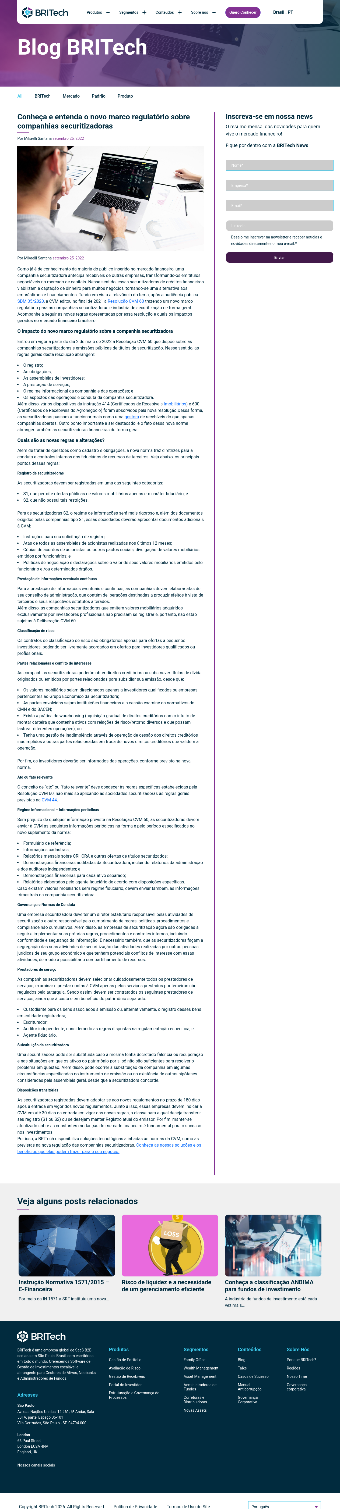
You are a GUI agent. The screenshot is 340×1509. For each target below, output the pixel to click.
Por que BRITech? (301, 1360)
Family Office (194, 1360)
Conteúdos (169, 12)
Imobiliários (175, 403)
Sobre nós (204, 12)
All (19, 96)
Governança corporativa (297, 1387)
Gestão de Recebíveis (127, 1376)
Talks (242, 1368)
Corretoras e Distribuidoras (195, 1399)
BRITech (43, 96)
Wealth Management (201, 1368)
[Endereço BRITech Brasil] (57, 1414)
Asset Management (200, 1376)
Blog (241, 1360)
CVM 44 (49, 799)
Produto (125, 96)
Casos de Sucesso (253, 1376)
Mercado (71, 96)
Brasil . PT (283, 12)
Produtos (99, 12)
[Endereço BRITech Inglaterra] (57, 1444)
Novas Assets (195, 1410)
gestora (132, 416)
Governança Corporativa (248, 1399)
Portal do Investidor (125, 1385)
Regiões (293, 1368)
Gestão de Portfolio (125, 1360)
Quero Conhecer (243, 12)
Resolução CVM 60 (126, 301)
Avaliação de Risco (125, 1368)
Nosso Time (297, 1376)
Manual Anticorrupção (249, 1387)
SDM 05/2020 (30, 301)
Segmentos (133, 12)
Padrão (99, 96)
